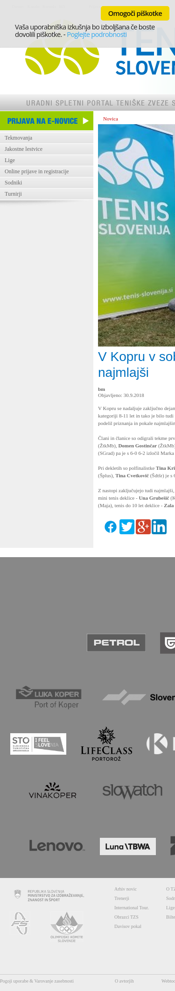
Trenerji (121, 898)
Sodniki (13, 182)
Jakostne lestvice (23, 149)
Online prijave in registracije (37, 171)
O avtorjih (124, 981)
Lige (10, 160)
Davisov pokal (127, 926)
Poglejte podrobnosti (96, 34)
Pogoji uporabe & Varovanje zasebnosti (37, 981)
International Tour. (131, 907)
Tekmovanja (18, 137)
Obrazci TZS (126, 917)
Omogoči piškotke (135, 13)
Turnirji (13, 194)
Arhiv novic (125, 889)
